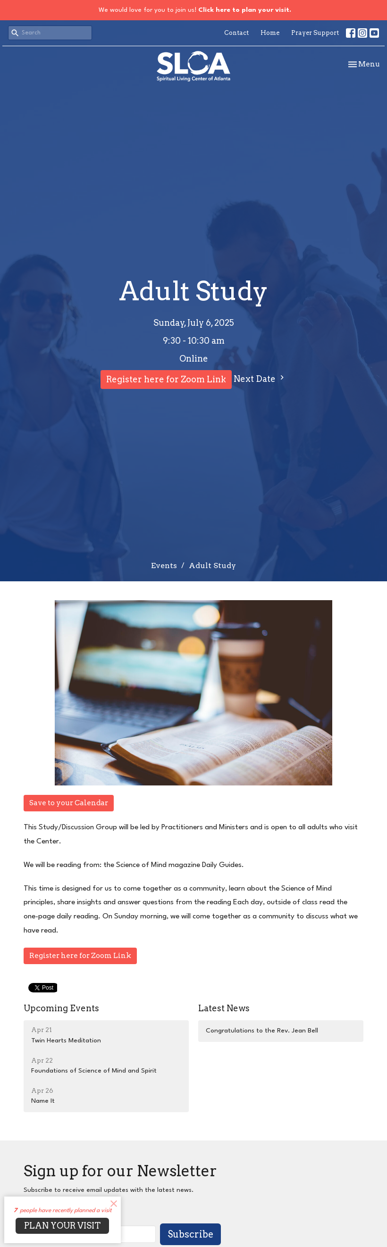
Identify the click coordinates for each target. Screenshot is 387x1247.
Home (270, 32)
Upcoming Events (61, 1008)
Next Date (260, 378)
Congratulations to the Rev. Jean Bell (262, 1030)
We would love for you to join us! (195, 10)
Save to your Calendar (68, 803)
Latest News (224, 1008)
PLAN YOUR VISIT (62, 1225)
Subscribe (190, 1234)
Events (164, 565)
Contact (236, 32)
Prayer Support (315, 32)
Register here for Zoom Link (166, 379)
